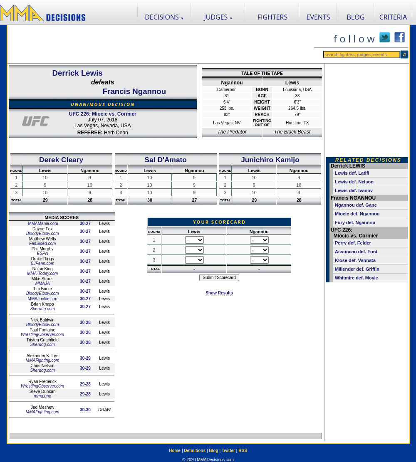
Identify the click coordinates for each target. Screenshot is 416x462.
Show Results (219, 293)
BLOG (356, 17)
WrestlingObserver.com (42, 334)
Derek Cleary (61, 160)
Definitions (195, 450)
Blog (213, 450)
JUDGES (218, 17)
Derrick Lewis (77, 73)
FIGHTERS (273, 17)
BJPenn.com (42, 263)
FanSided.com (42, 243)
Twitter (228, 450)
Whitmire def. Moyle (356, 277)
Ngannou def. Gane (356, 205)
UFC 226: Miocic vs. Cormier (102, 114)
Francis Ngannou (134, 91)
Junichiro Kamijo (270, 160)
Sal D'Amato (166, 160)
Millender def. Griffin (357, 269)
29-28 (85, 384)
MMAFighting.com (42, 360)
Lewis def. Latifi (352, 172)
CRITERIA (393, 17)
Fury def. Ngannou (355, 222)
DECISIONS (164, 17)
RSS (242, 450)
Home (175, 450)
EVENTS (318, 17)
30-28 (85, 322)
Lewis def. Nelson (354, 181)
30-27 (85, 223)
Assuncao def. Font (356, 251)
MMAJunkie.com (43, 298)
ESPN (42, 253)
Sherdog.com (42, 308)
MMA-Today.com (42, 273)
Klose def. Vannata (355, 260)
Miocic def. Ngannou (357, 213)
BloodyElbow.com (42, 233)
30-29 (85, 358)
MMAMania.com (42, 223)
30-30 (85, 410)
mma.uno (42, 396)
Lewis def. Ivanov (354, 190)
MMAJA (42, 283)
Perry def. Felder (353, 242)
